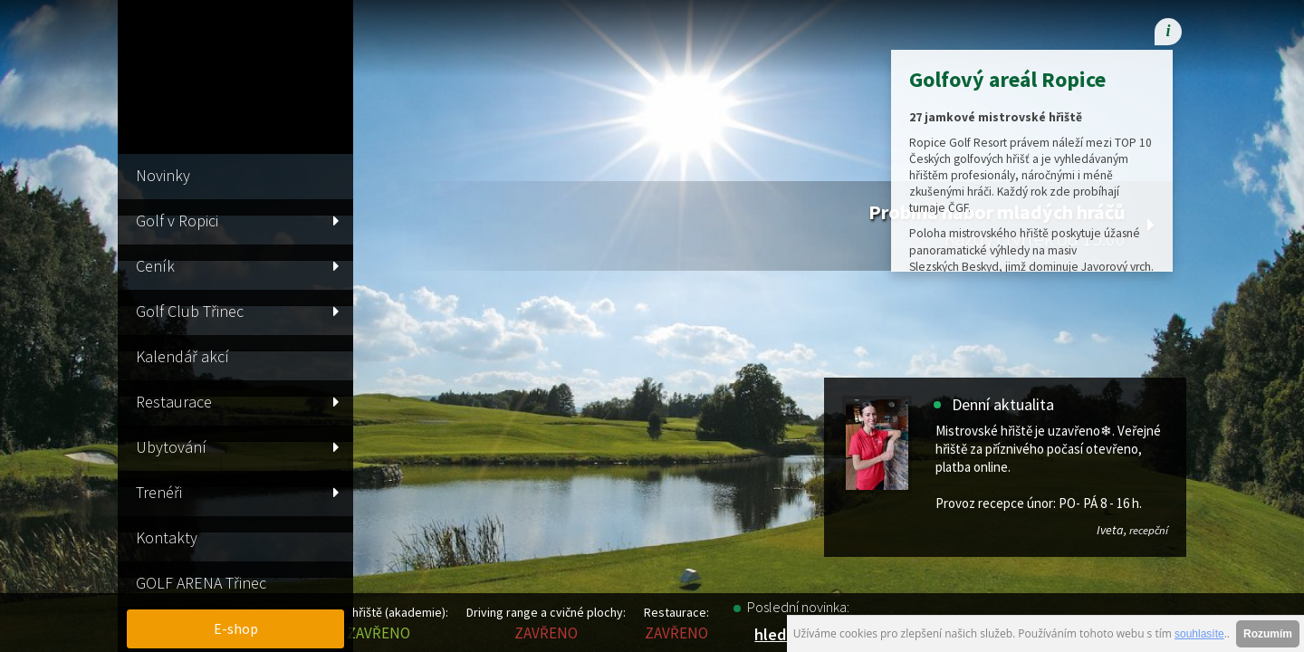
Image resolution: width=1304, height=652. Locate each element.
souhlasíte (1199, 634)
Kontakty (166, 537)
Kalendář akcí (182, 356)
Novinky (163, 175)
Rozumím (1267, 634)
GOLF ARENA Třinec (201, 582)
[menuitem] (1064, 32)
